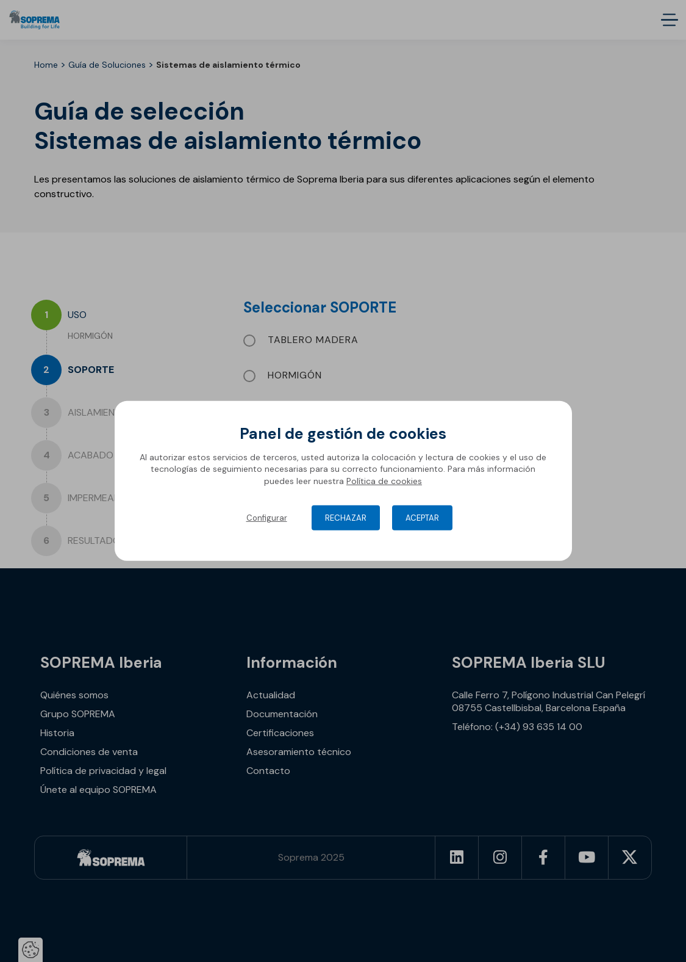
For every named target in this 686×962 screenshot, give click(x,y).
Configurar (266, 518)
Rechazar (345, 518)
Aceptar (422, 518)
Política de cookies (384, 481)
